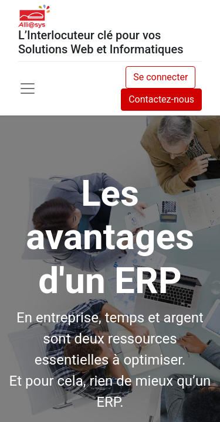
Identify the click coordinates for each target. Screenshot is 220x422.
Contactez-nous (161, 99)
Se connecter (160, 77)
